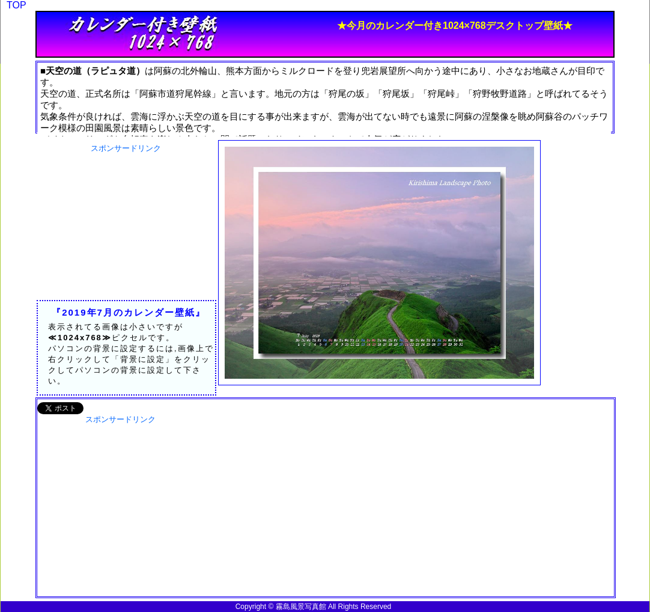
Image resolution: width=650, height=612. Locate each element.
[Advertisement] (125, 229)
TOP (16, 5)
